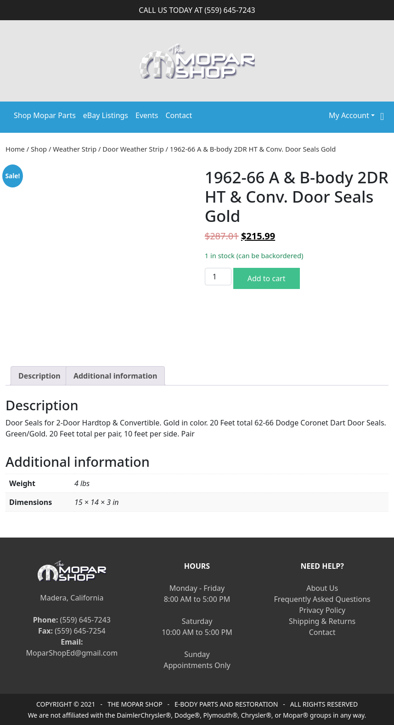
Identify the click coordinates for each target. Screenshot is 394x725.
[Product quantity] (218, 276)
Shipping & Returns (322, 621)
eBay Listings (105, 115)
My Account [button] (349, 115)
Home (15, 148)
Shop (39, 148)
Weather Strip (74, 148)
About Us (322, 588)
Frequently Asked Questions (322, 599)
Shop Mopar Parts (45, 115)
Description (39, 376)
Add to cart (267, 278)
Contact (178, 115)
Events (146, 115)
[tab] (39, 375)
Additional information (115, 376)
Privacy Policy (322, 610)
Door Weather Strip (132, 148)
